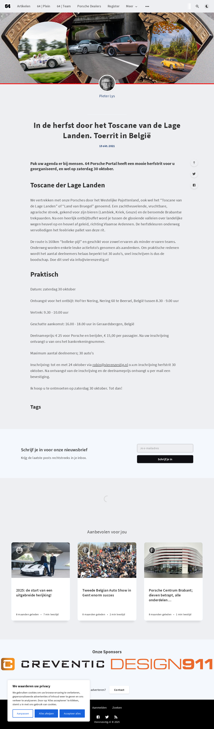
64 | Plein (43, 6)
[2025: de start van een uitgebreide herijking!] (40, 599)
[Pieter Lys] (107, 84)
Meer (132, 6)
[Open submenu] (147, 6)
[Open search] (197, 6)
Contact (119, 690)
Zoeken (117, 707)
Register (113, 6)
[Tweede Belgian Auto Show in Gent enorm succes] (107, 599)
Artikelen (24, 6)
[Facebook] (194, 185)
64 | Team (64, 6)
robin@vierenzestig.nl (110, 364)
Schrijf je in (165, 459)
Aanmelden (99, 707)
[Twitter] (194, 174)
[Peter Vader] (19, 550)
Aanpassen (23, 713)
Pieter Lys (107, 96)
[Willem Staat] (85, 550)
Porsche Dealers (89, 6)
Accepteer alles (72, 713)
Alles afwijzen (46, 713)
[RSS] (115, 717)
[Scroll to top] (194, 162)
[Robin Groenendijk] (152, 550)
